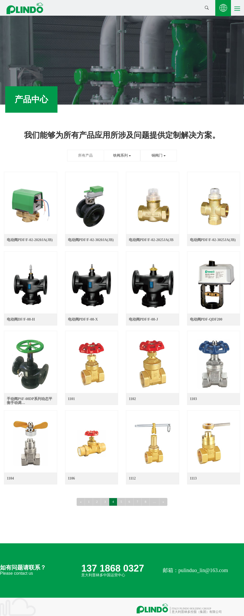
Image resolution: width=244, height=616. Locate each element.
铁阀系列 (122, 155)
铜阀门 (159, 155)
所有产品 (85, 155)
